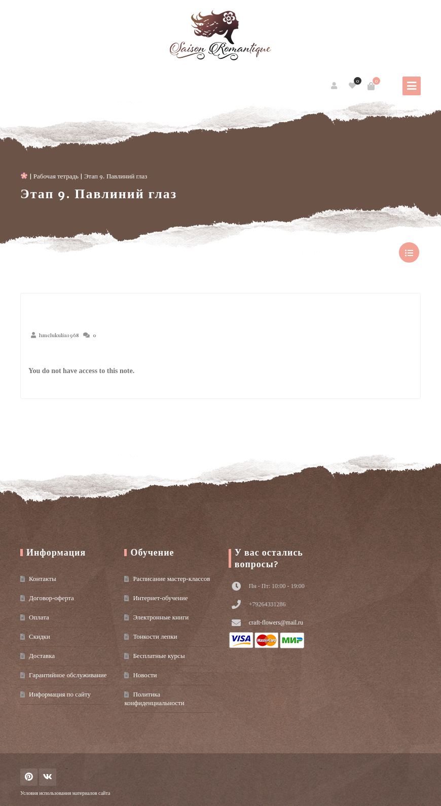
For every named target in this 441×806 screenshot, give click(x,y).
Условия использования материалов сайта (65, 793)
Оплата (39, 617)
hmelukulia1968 (59, 335)
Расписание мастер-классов (171, 578)
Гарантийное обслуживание (67, 675)
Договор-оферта (51, 598)
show (409, 252)
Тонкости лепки (155, 636)
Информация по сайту (60, 694)
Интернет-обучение (160, 598)
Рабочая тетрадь (56, 176)
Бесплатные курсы (159, 656)
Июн (47, 355)
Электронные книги (161, 617)
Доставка (42, 656)
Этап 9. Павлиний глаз (98, 194)
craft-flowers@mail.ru (276, 622)
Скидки (39, 636)
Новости (145, 675)
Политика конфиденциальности (154, 698)
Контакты (42, 578)
